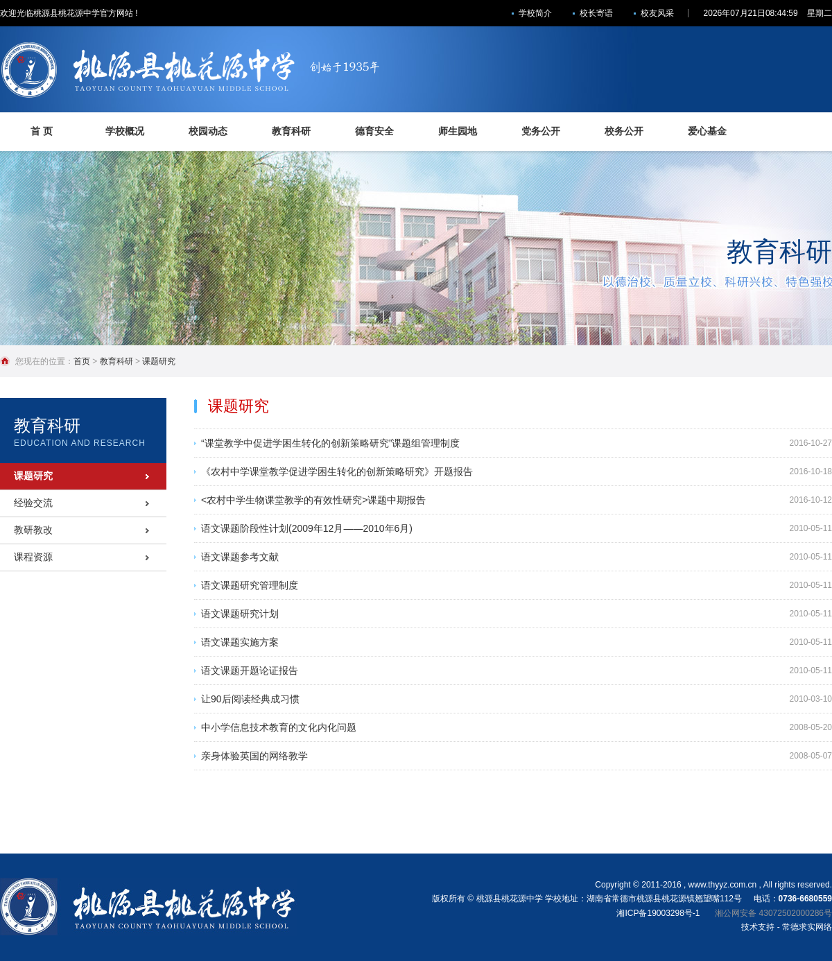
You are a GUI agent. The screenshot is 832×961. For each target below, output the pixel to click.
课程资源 (33, 556)
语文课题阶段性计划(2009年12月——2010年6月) (307, 528)
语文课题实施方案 (240, 642)
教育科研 (116, 361)
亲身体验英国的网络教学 (254, 755)
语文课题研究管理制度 (249, 585)
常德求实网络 (807, 927)
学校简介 (535, 13)
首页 (81, 361)
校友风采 (657, 13)
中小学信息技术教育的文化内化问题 (278, 727)
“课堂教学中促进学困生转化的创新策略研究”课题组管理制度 (330, 443)
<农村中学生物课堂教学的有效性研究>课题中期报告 (313, 499)
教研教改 (33, 529)
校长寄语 (596, 13)
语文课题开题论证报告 (249, 670)
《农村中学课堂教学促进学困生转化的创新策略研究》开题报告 (337, 471)
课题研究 (158, 361)
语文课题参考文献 (240, 556)
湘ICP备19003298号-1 (658, 913)
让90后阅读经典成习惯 (250, 698)
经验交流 (33, 502)
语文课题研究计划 (240, 613)
